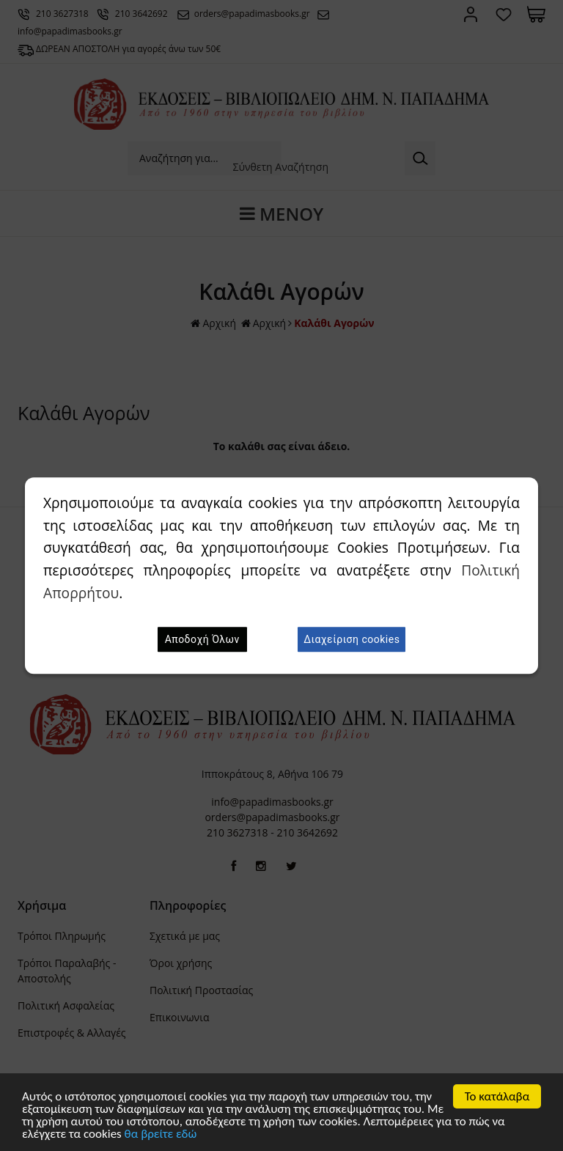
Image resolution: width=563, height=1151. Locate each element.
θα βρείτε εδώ (161, 1134)
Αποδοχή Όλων (202, 639)
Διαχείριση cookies (351, 639)
